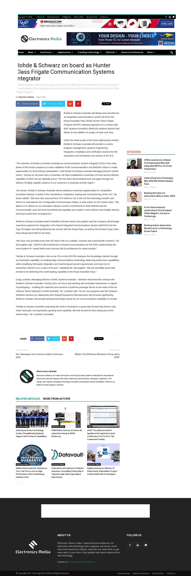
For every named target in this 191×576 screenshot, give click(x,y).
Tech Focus (47, 52)
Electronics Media (26, 97)
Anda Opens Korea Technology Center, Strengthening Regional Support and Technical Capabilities (31, 433)
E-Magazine (66, 17)
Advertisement (53, 17)
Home (21, 52)
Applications (65, 52)
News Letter (79, 17)
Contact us (104, 17)
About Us (40, 17)
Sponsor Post (92, 17)
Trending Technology (89, 52)
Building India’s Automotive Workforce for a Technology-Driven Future (158, 228)
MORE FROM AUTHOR (56, 398)
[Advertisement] (68, 324)
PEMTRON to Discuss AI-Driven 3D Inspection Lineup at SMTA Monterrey (66, 433)
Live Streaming (123, 573)
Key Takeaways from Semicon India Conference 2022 (39, 356)
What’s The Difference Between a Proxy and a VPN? (97, 356)
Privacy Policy (157, 573)
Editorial (111, 52)
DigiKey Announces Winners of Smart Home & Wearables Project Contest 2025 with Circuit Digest (102, 471)
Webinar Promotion (141, 573)
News (32, 52)
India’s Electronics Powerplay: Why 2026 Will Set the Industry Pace (159, 181)
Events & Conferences (132, 52)
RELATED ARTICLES (28, 398)
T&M (89, 427)
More (151, 52)
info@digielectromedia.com (82, 561)
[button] (171, 52)
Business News (23, 427)
